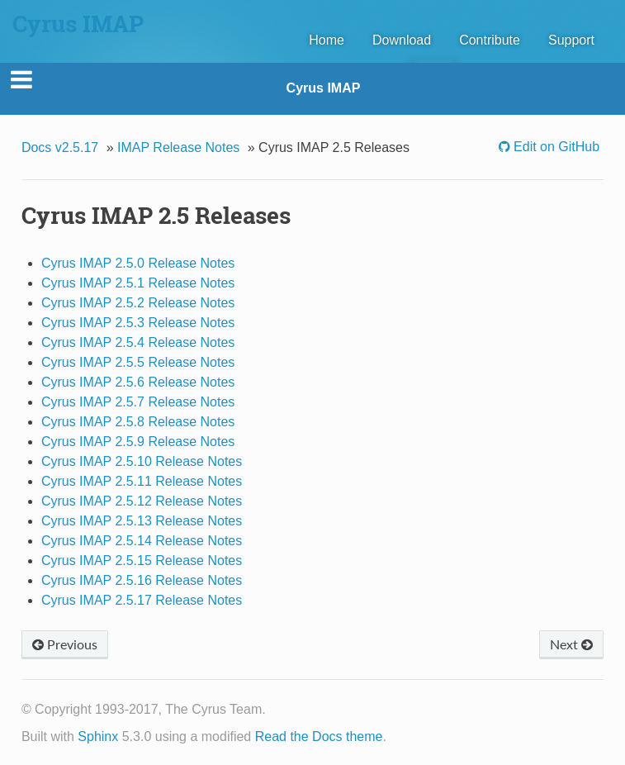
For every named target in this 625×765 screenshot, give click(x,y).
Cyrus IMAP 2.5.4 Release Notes (137, 342)
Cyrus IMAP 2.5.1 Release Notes (137, 283)
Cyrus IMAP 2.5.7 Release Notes (137, 402)
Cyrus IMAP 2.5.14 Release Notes (141, 541)
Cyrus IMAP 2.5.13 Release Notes (141, 521)
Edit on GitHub (555, 147)
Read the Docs (299, 736)
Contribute (489, 40)
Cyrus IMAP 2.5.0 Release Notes (137, 263)
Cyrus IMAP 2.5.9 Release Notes (137, 442)
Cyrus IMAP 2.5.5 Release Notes (137, 362)
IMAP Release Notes (178, 147)
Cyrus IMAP (323, 88)
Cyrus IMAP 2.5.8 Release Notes (137, 422)
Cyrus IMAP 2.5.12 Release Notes (141, 501)
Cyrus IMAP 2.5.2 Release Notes (137, 303)
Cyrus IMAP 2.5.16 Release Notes (141, 580)
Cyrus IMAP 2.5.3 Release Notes (137, 323)
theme (364, 736)
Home (326, 40)
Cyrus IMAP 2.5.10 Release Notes (141, 461)
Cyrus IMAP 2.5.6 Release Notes (137, 382)
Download (401, 40)
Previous (64, 644)
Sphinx (98, 736)
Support (571, 40)
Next (571, 644)
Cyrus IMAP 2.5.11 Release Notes (141, 481)
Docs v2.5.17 (59, 147)
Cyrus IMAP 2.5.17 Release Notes (141, 600)
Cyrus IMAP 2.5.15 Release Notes (141, 561)
